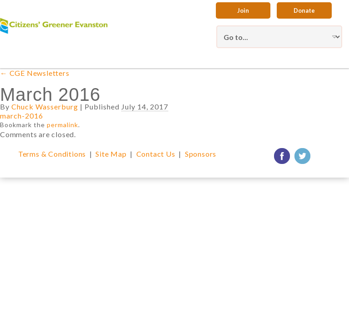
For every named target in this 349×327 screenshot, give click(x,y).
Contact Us (155, 153)
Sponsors (200, 153)
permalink (62, 125)
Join (243, 10)
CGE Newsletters (35, 73)
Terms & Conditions (52, 153)
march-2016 (21, 115)
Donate (304, 10)
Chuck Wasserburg (44, 106)
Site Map (110, 153)
